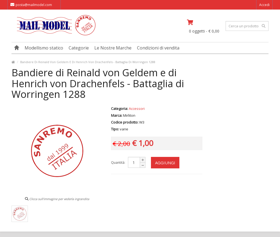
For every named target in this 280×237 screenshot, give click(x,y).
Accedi (264, 4)
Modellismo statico (44, 48)
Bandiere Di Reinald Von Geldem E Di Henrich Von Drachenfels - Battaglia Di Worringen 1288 (87, 62)
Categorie (79, 48)
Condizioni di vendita (158, 48)
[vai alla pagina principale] (53, 34)
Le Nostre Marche (113, 48)
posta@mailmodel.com (31, 4)
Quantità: (118, 162)
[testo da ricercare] (247, 26)
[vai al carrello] (204, 22)
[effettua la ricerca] (264, 26)
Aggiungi (165, 162)
